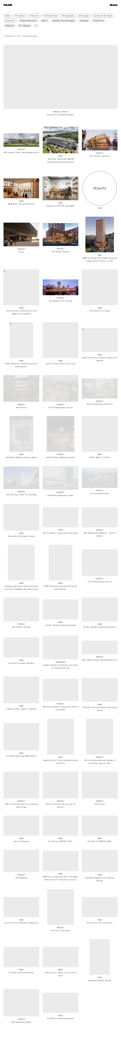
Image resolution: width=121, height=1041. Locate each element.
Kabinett (10, 21)
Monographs (68, 16)
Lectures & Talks (102, 16)
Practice (34, 16)
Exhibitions (51, 16)
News (8, 16)
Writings (84, 16)
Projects (20, 16)
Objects (9, 26)
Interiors (98, 21)
